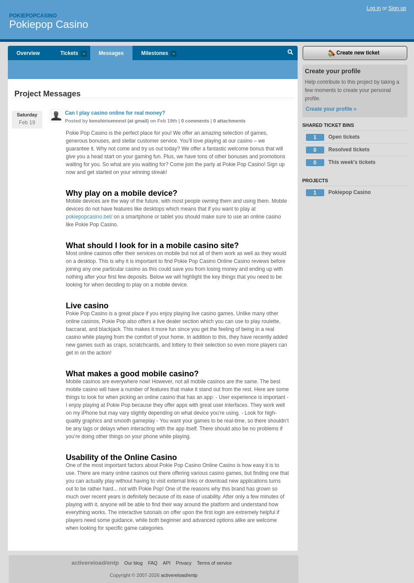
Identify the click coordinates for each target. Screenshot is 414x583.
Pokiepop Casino (48, 24)
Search (290, 53)
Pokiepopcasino (33, 16)
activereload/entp (95, 562)
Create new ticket (354, 53)
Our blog (133, 563)
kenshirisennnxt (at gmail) (119, 120)
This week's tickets (341, 162)
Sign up (397, 8)
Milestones (154, 54)
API (167, 563)
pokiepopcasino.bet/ (89, 217)
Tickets (68, 54)
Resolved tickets (338, 150)
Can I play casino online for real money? (115, 113)
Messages (111, 53)
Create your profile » (331, 109)
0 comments (195, 120)
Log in (373, 8)
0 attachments (229, 120)
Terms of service (214, 563)
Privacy (183, 563)
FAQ (152, 563)
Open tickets (333, 137)
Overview (28, 53)
